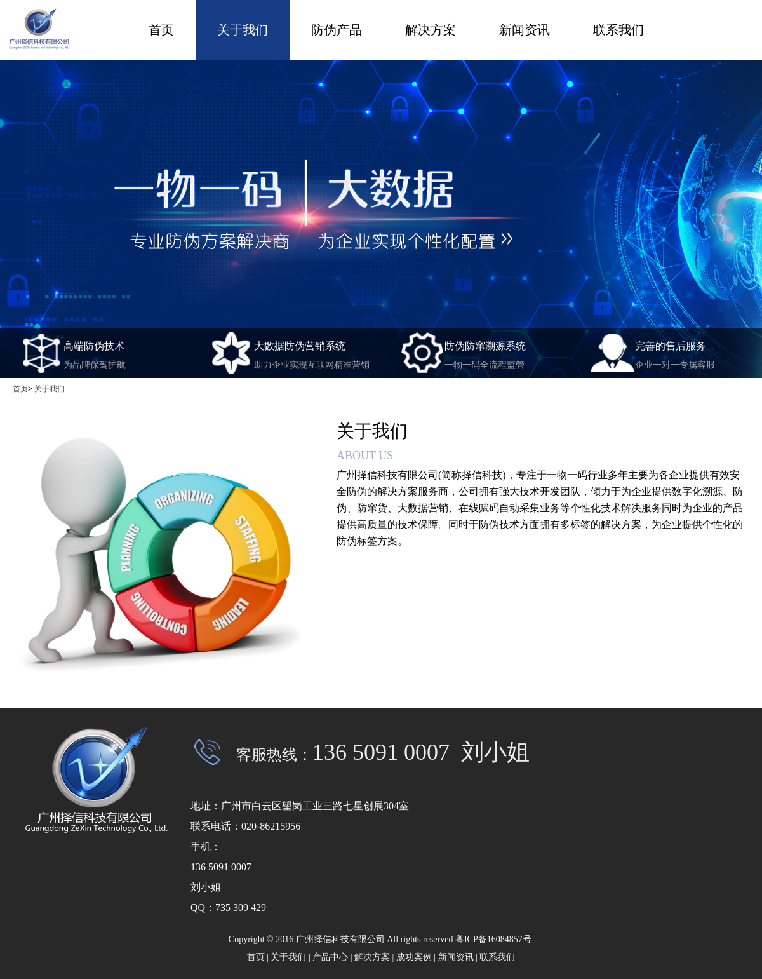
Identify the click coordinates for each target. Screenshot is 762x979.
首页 (161, 30)
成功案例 (414, 957)
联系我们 (618, 30)
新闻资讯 (524, 30)
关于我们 (242, 30)
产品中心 (330, 957)
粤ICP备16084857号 (494, 939)
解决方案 (430, 30)
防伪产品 (336, 30)
